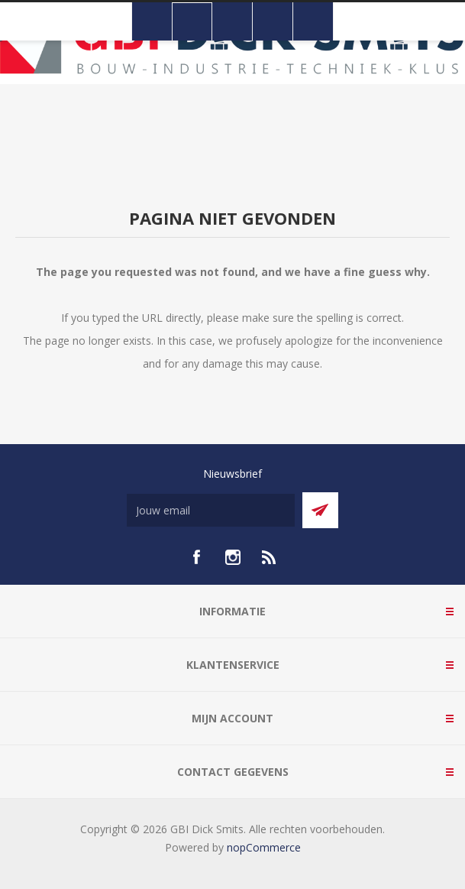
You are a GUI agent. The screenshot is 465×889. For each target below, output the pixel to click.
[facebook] (196, 557)
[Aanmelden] (211, 510)
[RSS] (269, 557)
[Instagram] (233, 557)
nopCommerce (264, 847)
